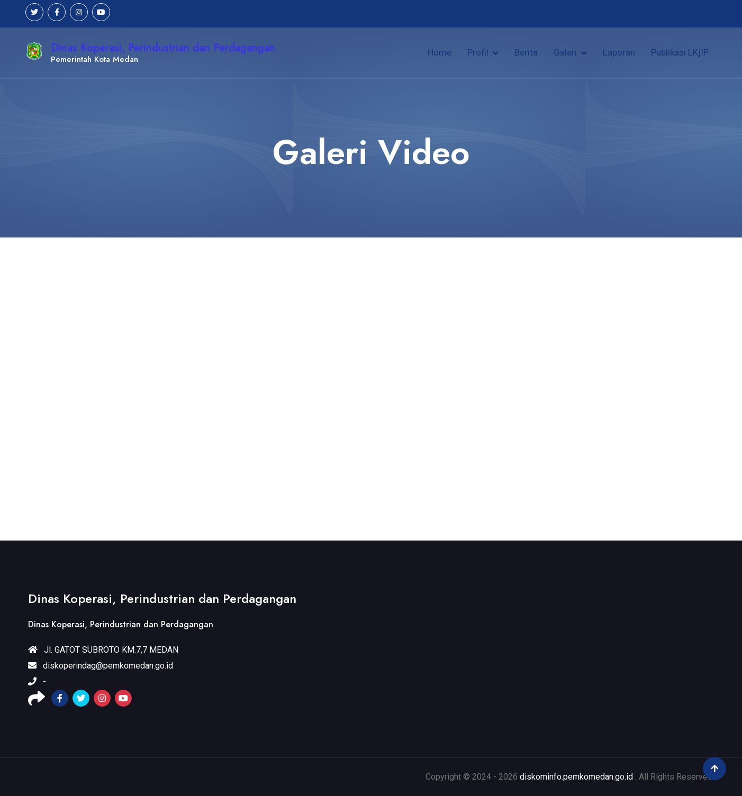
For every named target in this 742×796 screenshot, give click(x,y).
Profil (477, 52)
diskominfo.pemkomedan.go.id (576, 777)
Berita (526, 52)
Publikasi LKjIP (680, 52)
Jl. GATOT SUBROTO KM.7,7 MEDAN (103, 650)
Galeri (565, 52)
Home (439, 52)
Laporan (619, 52)
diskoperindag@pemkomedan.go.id (100, 666)
